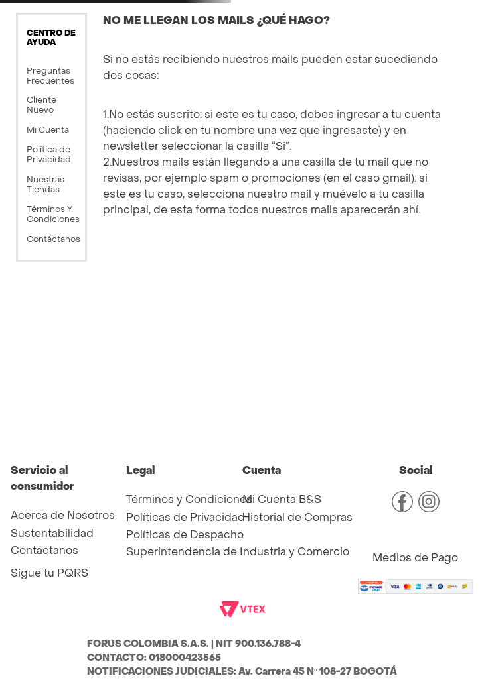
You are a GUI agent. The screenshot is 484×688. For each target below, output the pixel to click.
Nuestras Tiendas (45, 184)
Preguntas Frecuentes (50, 75)
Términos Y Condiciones (53, 214)
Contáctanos (53, 239)
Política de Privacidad (49, 154)
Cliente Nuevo (41, 104)
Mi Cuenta (48, 129)
